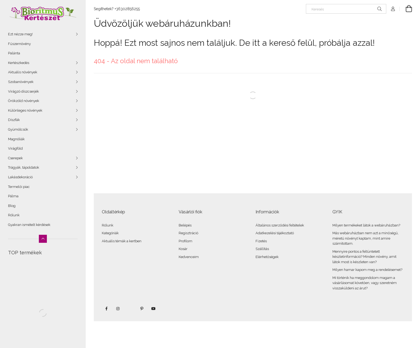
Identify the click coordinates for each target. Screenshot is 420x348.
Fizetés (261, 241)
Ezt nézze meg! (20, 34)
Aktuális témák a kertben (121, 241)
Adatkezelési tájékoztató (275, 233)
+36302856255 (127, 9)
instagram (118, 308)
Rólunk (14, 215)
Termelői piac (19, 187)
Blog (12, 206)
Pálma (13, 196)
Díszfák (14, 120)
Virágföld (15, 148)
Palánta (14, 53)
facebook (106, 308)
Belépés (185, 225)
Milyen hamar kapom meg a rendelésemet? (367, 270)
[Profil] (393, 9)
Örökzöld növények (23, 101)
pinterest (141, 308)
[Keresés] (346, 9)
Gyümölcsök (18, 129)
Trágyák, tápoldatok (23, 167)
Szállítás (262, 249)
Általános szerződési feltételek (280, 225)
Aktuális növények (22, 72)
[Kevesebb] (43, 239)
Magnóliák (16, 139)
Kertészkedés (18, 63)
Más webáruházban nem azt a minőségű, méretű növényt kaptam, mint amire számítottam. (365, 238)
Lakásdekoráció (20, 177)
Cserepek (15, 158)
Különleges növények (25, 110)
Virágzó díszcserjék (23, 91)
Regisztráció (188, 233)
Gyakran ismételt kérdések (29, 225)
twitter (129, 308)
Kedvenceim (189, 257)
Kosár (183, 249)
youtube (153, 308)
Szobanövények (20, 82)
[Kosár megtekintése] (406, 9)
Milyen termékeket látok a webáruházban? (366, 225)
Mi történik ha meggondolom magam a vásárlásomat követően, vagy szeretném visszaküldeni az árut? (364, 283)
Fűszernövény (19, 44)
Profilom (185, 241)
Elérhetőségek (267, 257)
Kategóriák (110, 233)
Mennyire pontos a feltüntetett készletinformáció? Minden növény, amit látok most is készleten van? (364, 256)
